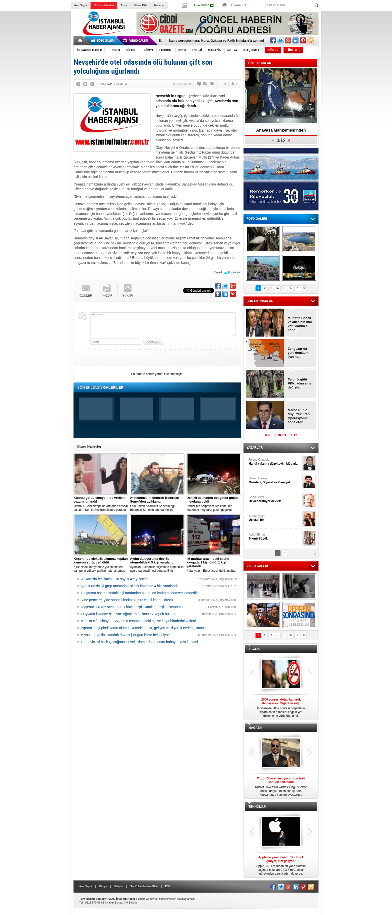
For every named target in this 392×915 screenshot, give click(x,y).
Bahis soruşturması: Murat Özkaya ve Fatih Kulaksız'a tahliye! (216, 40)
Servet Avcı (275, 499)
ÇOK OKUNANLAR (259, 301)
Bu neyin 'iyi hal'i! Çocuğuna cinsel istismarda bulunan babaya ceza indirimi (139, 642)
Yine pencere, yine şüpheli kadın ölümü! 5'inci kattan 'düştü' (127, 600)
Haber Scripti (114, 902)
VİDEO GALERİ (257, 566)
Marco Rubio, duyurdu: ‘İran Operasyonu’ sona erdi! (299, 416)
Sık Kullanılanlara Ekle (144, 886)
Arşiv (123, 5)
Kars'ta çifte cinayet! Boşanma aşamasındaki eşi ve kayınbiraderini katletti (138, 621)
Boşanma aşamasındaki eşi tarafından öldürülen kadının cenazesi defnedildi (140, 593)
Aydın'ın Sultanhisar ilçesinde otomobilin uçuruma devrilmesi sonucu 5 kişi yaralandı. (157, 565)
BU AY (293, 435)
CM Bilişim (130, 902)
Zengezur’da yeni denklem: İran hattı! (299, 353)
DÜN (267, 435)
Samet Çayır (275, 518)
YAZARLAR (254, 447)
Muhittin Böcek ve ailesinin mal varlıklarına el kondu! (300, 324)
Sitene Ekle (141, 5)
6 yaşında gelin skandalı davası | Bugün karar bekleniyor (125, 635)
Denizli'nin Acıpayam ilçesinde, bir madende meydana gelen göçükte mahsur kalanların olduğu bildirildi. (213, 504)
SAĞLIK (254, 649)
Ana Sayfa (80, 5)
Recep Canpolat (275, 462)
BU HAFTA (280, 435)
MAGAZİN (255, 728)
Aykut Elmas (275, 537)
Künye (103, 886)
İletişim (118, 886)
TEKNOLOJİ (257, 806)
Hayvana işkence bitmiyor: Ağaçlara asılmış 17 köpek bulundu (129, 614)
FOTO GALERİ (256, 218)
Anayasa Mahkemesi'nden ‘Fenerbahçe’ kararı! (281, 132)
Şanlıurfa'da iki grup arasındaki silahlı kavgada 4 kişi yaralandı (129, 586)
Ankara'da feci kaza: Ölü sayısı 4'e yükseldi (114, 579)
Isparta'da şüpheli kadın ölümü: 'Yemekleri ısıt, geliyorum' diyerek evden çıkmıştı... (144, 628)
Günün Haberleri (104, 5)
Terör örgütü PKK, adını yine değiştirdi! (300, 383)
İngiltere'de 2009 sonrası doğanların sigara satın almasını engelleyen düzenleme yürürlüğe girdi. (281, 708)
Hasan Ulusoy (275, 480)
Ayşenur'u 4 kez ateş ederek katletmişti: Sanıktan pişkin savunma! (132, 607)
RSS (168, 886)
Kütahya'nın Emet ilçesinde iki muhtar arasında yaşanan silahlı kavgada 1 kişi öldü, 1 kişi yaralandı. (213, 565)
